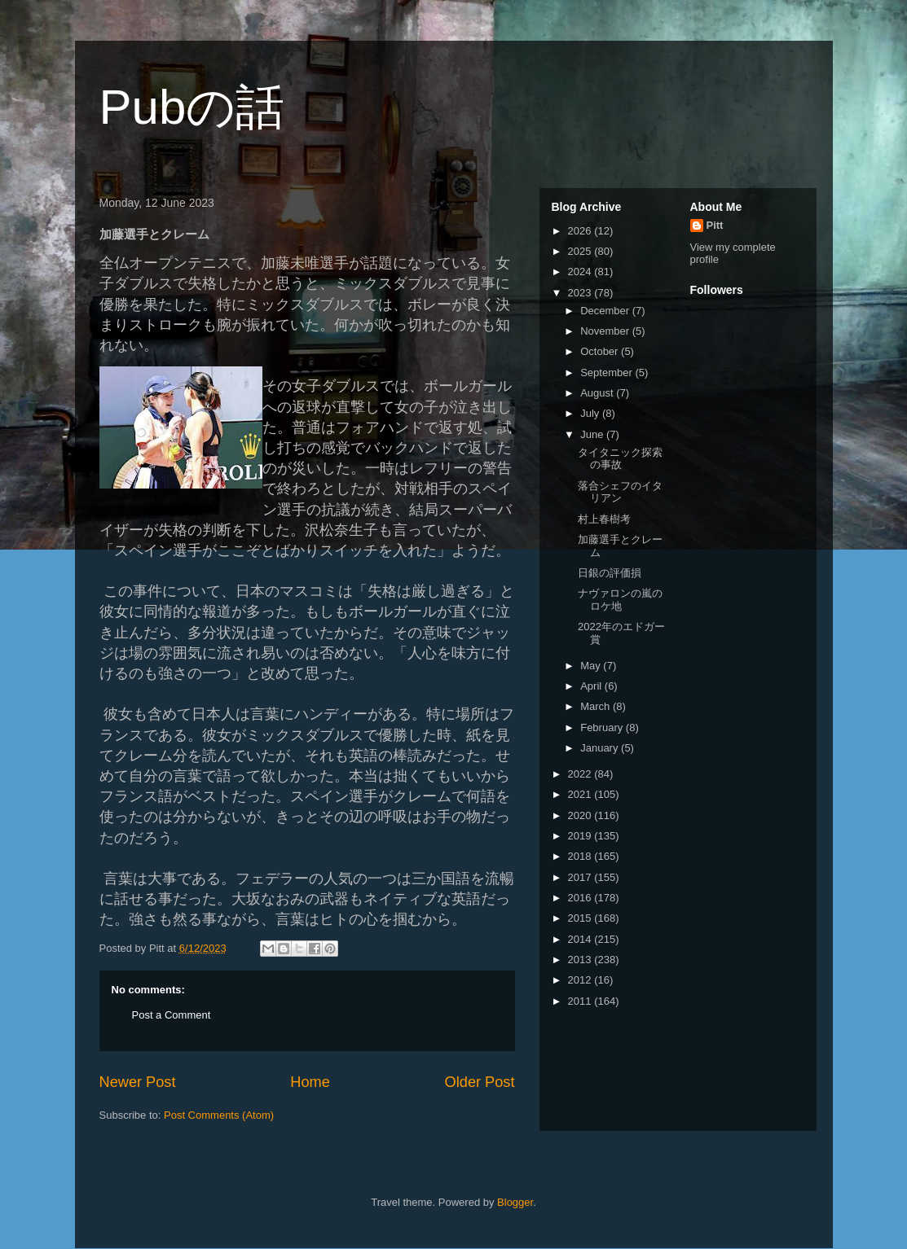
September (607, 372)
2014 (581, 939)
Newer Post (137, 1082)
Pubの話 (192, 107)
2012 (581, 980)
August (598, 393)
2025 (581, 251)
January (600, 748)
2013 (581, 959)
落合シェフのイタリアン (620, 492)
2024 (581, 271)
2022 (581, 774)
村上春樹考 (604, 519)
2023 (581, 293)
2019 (581, 836)
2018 (581, 856)
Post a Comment (171, 1015)
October (600, 351)
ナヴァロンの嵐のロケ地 (620, 599)
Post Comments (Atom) (219, 1115)
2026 (581, 231)
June (593, 434)
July (591, 413)
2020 (581, 815)
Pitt (715, 225)
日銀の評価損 (609, 573)
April (592, 686)
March (596, 706)
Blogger (515, 1202)
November (606, 331)
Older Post (480, 1082)
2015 (581, 918)
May (591, 666)
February (603, 727)
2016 (581, 898)
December (606, 311)
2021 (581, 794)
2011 (581, 1001)
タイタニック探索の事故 (620, 458)
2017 (581, 877)
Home (310, 1082)
